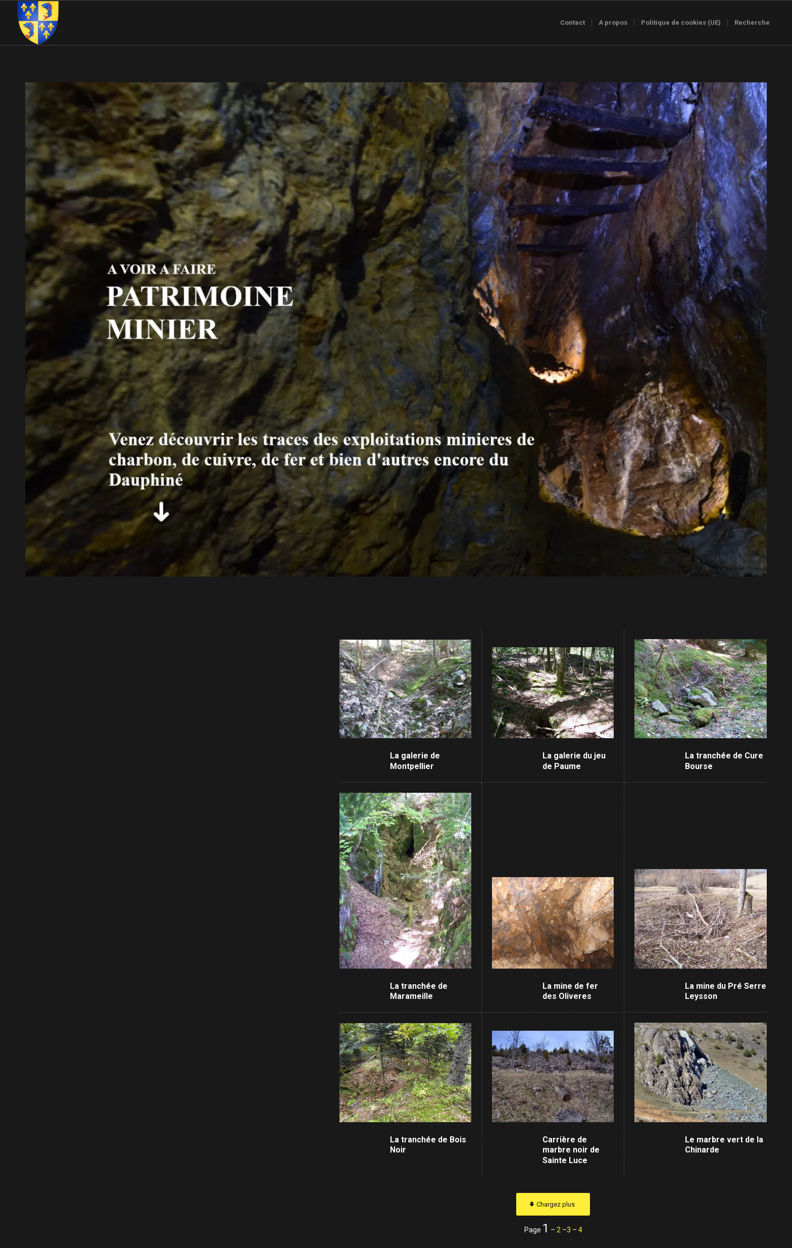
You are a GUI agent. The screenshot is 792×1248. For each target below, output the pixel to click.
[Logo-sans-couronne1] (38, 23)
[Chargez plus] (553, 1204)
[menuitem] (572, 23)
